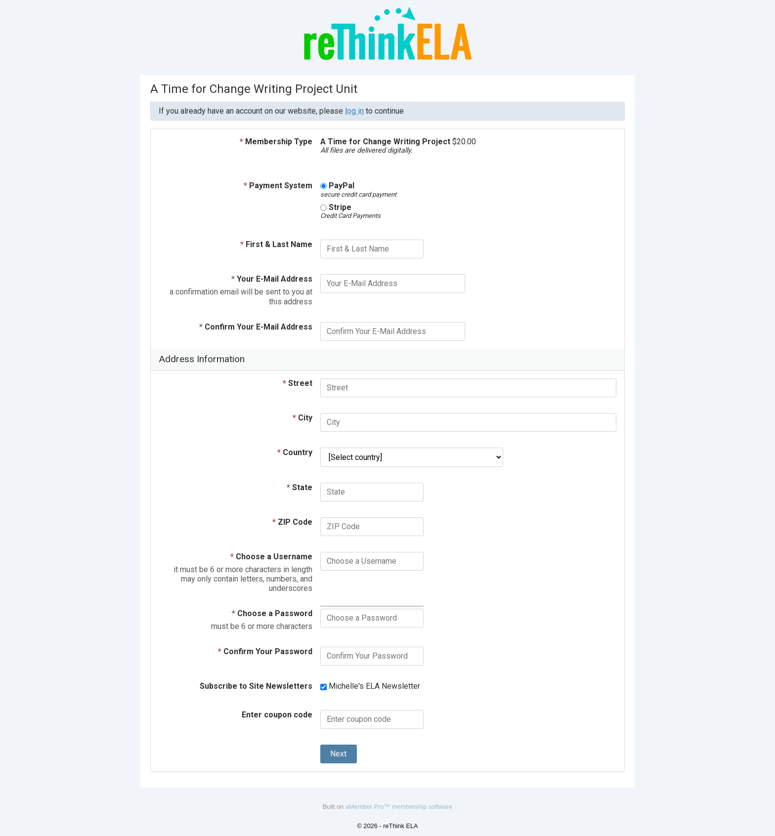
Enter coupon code (277, 714)
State (299, 487)
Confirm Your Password (265, 651)
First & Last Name (276, 244)
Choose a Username (271, 556)
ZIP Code (292, 522)
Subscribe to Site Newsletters (256, 686)
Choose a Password (272, 613)
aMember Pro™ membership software (398, 806)
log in (354, 111)
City (302, 417)
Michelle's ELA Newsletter (370, 686)
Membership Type (276, 141)
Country (294, 452)
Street (297, 383)
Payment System (278, 185)
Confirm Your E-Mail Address (255, 327)
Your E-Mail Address (271, 279)
